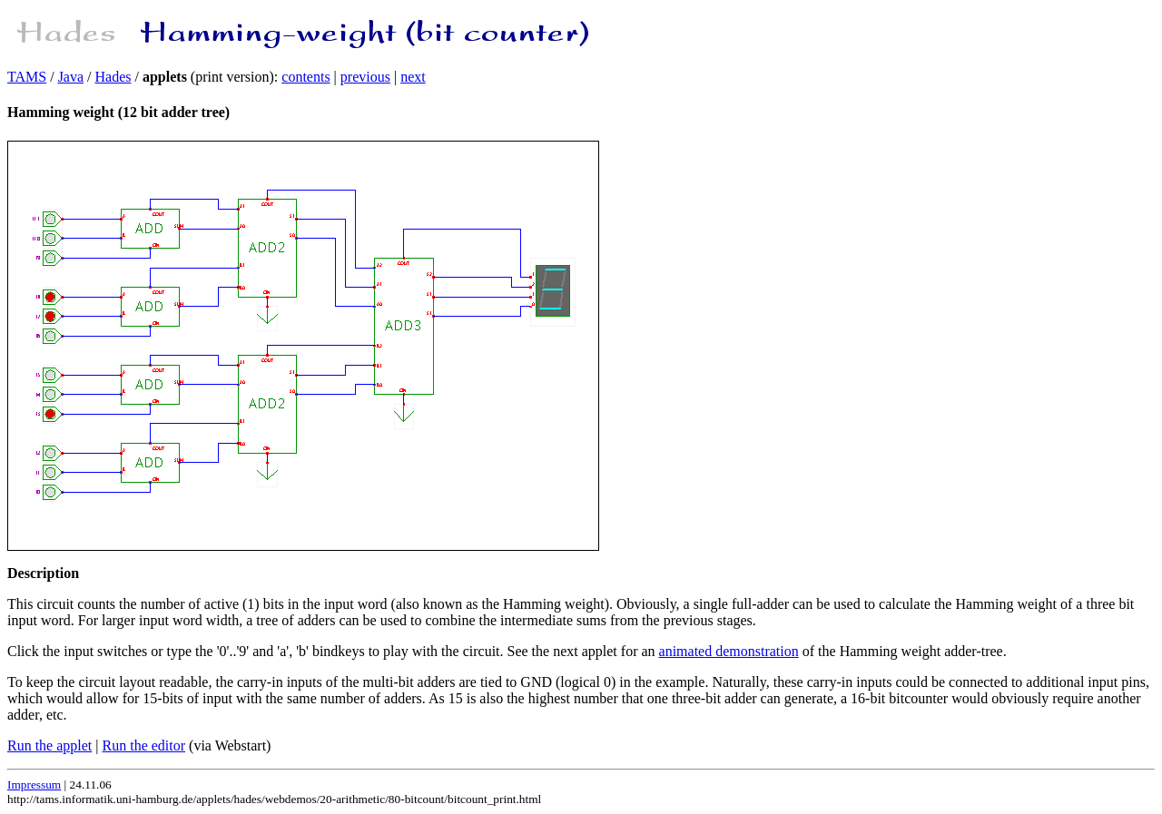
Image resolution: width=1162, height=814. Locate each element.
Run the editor (144, 745)
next (413, 76)
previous (365, 76)
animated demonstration (729, 651)
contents (305, 76)
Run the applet (49, 745)
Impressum (34, 784)
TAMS (26, 76)
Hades (113, 76)
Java (71, 76)
